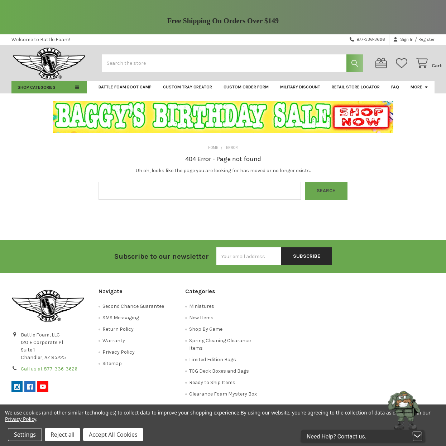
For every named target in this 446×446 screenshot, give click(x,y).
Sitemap (112, 369)
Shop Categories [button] (37, 92)
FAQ (395, 92)
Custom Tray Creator (187, 92)
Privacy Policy (118, 357)
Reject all (63, 434)
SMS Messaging (120, 323)
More (419, 92)
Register (426, 39)
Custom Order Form (246, 92)
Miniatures (201, 312)
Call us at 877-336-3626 (49, 374)
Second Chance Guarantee (133, 312)
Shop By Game (205, 334)
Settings (25, 434)
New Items (201, 323)
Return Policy (118, 334)
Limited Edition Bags (212, 365)
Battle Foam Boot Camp (125, 92)
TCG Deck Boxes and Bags (219, 376)
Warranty (113, 346)
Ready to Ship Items (212, 388)
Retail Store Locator (356, 92)
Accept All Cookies (113, 434)
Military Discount (300, 92)
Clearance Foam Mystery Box (223, 399)
